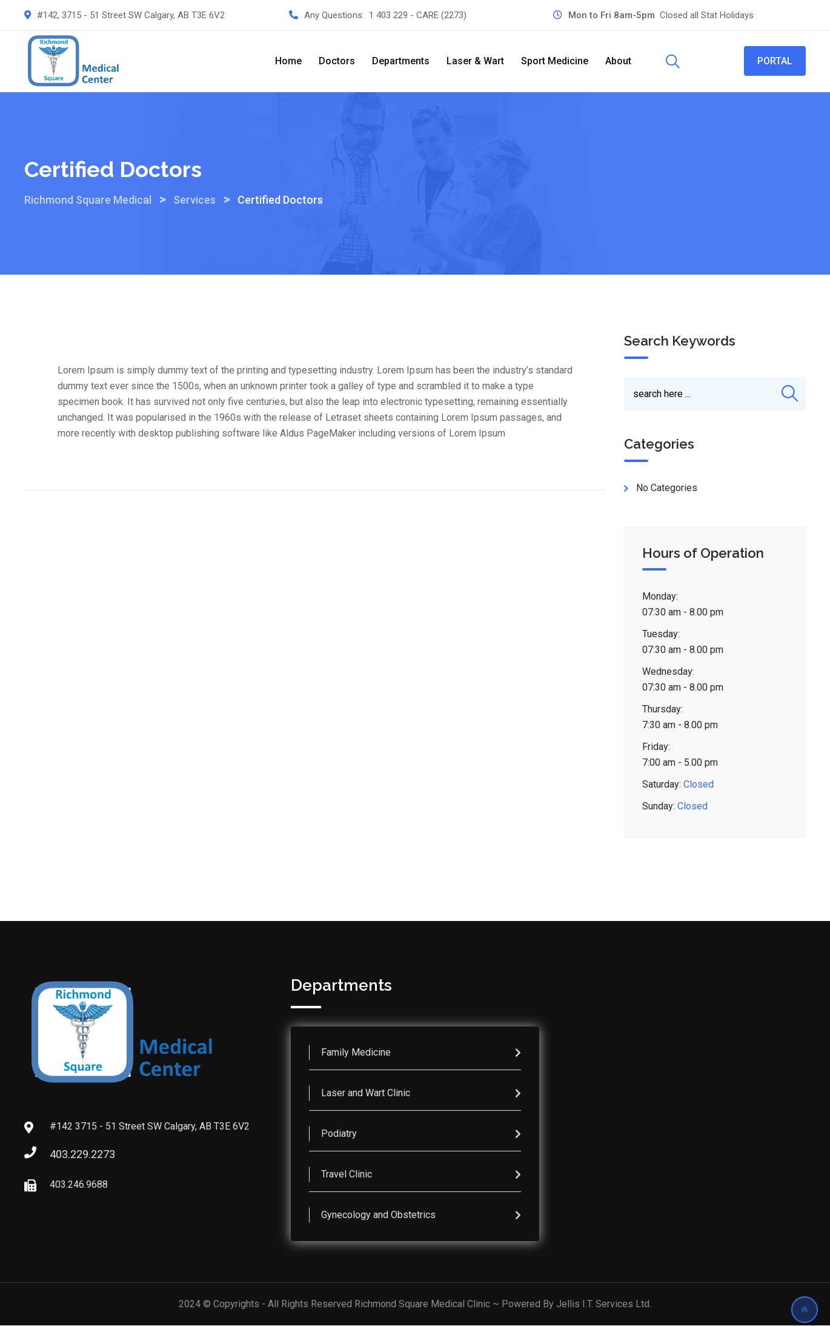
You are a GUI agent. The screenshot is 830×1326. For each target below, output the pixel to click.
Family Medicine (356, 1053)
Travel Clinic (346, 1174)
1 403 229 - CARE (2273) (417, 15)
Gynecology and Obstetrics (378, 1215)
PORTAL (774, 61)
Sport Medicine (554, 61)
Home (288, 61)
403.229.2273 (62, 1154)
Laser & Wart (475, 61)
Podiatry (339, 1134)
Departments (401, 61)
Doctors (337, 61)
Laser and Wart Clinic (365, 1093)
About (618, 61)
